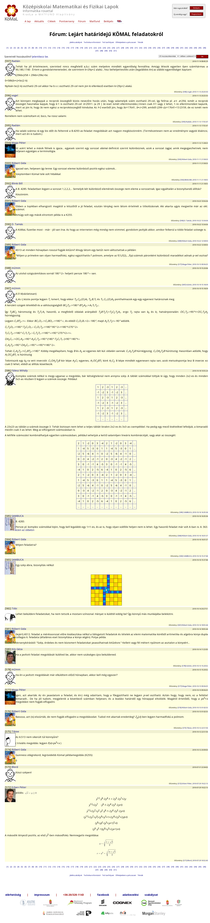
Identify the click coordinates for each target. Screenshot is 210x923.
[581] (8, 628)
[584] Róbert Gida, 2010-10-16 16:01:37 (193, 535)
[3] (15, 48)
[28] (122, 48)
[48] (101, 50)
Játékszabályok (76, 42)
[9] (36, 48)
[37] (163, 48)
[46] (204, 48)
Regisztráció (196, 14)
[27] (117, 48)
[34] (149, 48)
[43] (190, 48)
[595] (8, 125)
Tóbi (14, 608)
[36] (158, 48)
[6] (26, 48)
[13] (54, 48)
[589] (8, 244)
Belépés (196, 8)
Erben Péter (19, 787)
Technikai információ (92, 42)
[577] (8, 689)
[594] (8, 142)
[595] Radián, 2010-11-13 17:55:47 (195, 122)
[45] (199, 48)
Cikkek (51, 21)
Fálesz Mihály (20, 370)
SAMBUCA (18, 515)
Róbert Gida (19, 163)
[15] (63, 48)
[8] (33, 48)
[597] (8, 61)
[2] (11, 48)
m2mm (16, 268)
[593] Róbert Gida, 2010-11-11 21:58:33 (193, 159)
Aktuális (39, 21)
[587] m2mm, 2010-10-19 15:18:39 (195, 284)
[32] (140, 48)
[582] (8, 608)
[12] (49, 48)
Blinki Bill (17, 183)
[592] (8, 183)
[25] (108, 48)
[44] (195, 48)
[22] (95, 48)
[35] (154, 48)
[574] (8, 749)
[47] (96, 50)
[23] (99, 48)
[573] (8, 767)
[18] (76, 48)
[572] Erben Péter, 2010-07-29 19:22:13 (193, 783)
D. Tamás (17, 224)
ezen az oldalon (25, 530)
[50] (110, 50)
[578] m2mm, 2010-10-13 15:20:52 (195, 666)
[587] (8, 288)
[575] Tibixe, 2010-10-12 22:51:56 (195, 728)
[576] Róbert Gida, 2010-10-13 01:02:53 (193, 707)
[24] (104, 48)
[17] (72, 48)
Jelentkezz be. (40, 56)
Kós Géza (17, 649)
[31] (136, 48)
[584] (8, 539)
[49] (106, 50)
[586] (8, 370)
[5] (22, 48)
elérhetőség (13, 894)
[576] (8, 711)
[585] (8, 515)
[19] (81, 48)
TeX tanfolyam (108, 42)
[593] (8, 163)
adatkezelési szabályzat (140, 894)
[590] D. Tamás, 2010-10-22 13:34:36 (194, 220)
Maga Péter (19, 142)
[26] (113, 48)
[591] (8, 200)
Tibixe (15, 731)
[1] (7, 48)
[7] (29, 48)
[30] (131, 48)
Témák (140, 42)
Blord (15, 767)
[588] (8, 268)
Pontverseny (66, 21)
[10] (40, 48)
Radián (16, 61)
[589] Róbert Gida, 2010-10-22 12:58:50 (193, 241)
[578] (8, 669)
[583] (8, 559)
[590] (8, 224)
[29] (127, 48)
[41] (181, 48)
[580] (8, 649)
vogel (15, 95)
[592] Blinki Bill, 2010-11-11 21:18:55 (194, 180)
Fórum (82, 21)
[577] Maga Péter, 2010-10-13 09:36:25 (193, 264)
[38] (168, 48)
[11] (45, 48)
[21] (90, 48)
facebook (103, 894)
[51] (115, 50)
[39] (172, 48)
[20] (86, 48)
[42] (186, 48)
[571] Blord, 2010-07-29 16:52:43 (195, 860)
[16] (67, 48)
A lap (28, 21)
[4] (18, 48)
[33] (145, 48)
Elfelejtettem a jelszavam (126, 42)
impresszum (42, 894)
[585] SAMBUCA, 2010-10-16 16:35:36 (193, 512)
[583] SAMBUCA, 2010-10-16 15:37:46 (193, 556)
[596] (8, 95)
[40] (177, 48)
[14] (58, 48)
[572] (8, 787)
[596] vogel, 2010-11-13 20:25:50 (195, 92)
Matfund (95, 21)
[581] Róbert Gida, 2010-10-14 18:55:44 (193, 625)
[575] (8, 731)
